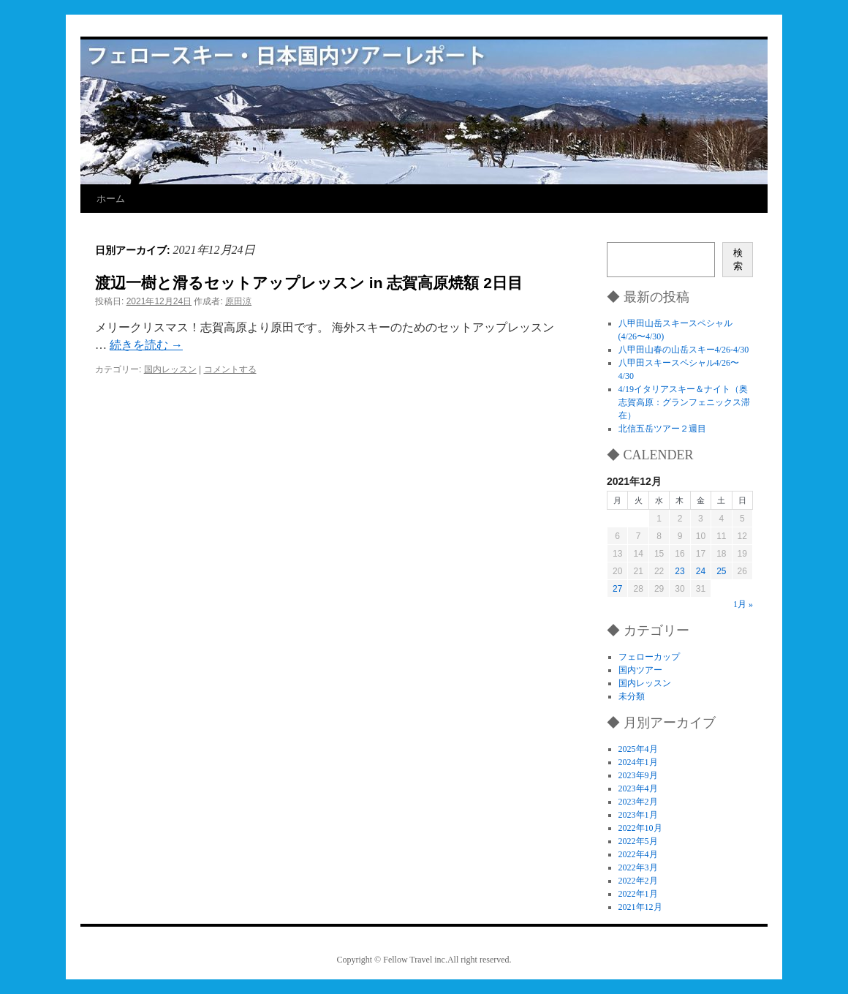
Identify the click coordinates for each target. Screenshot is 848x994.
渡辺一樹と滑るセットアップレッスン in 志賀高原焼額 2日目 (309, 282)
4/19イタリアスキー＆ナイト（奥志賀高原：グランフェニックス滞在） (684, 402)
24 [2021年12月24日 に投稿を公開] (700, 571)
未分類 (631, 696)
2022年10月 (640, 828)
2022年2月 (638, 881)
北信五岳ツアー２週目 (662, 428)
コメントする (230, 369)
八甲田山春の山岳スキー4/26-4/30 (683, 349)
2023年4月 (638, 788)
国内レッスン (170, 369)
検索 (738, 259)
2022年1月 (638, 894)
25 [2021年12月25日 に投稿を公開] (721, 571)
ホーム (110, 198)
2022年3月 (638, 867)
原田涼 (238, 301)
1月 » (743, 604)
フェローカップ (649, 657)
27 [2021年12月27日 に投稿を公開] (617, 589)
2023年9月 (638, 775)
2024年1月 (638, 762)
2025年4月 (638, 749)
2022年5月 (638, 841)
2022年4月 (638, 854)
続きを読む (146, 345)
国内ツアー (640, 670)
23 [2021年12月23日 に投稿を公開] (679, 571)
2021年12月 (640, 907)
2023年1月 (638, 815)
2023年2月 (638, 802)
